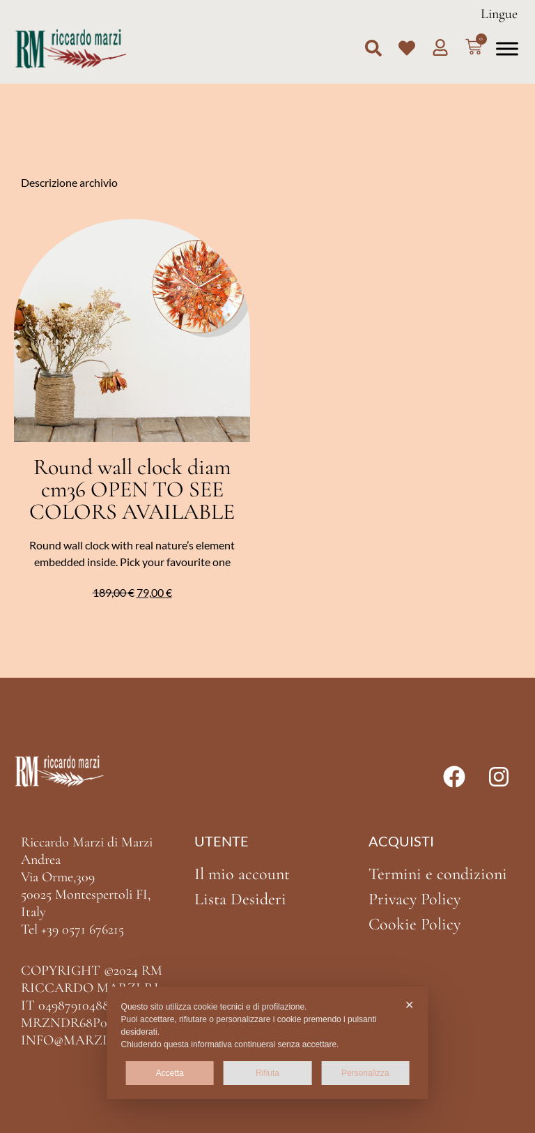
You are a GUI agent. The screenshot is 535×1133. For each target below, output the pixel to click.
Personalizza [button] (365, 1073)
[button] (373, 48)
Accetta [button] (170, 1073)
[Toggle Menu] (507, 48)
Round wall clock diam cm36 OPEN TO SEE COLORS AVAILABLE (132, 489)
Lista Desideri (240, 899)
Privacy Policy (414, 899)
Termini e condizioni (438, 874)
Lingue (499, 14)
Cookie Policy (414, 924)
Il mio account (242, 874)
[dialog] (267, 1043)
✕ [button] (409, 1005)
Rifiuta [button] (267, 1073)
